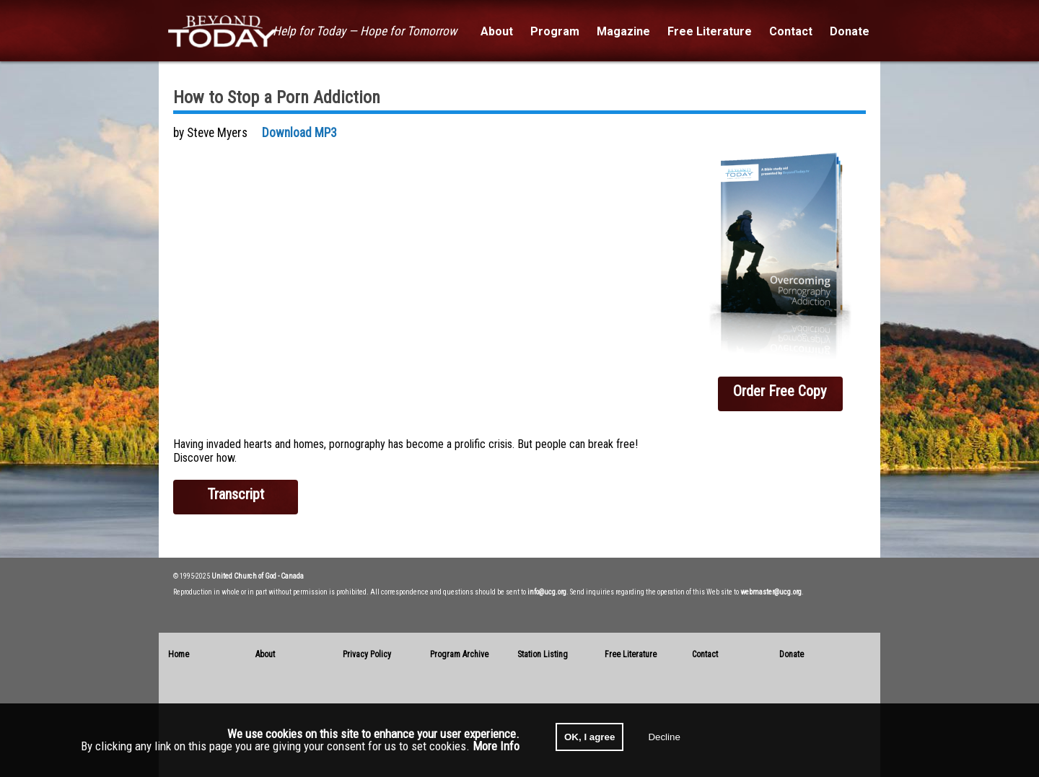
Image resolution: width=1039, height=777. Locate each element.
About (265, 654)
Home (178, 654)
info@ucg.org (546, 592)
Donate (791, 654)
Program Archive (459, 654)
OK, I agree (589, 737)
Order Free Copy (780, 391)
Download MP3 (299, 133)
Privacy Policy (367, 654)
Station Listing (542, 654)
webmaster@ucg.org (771, 592)
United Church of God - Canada (257, 576)
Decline (664, 737)
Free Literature (631, 654)
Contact (705, 654)
